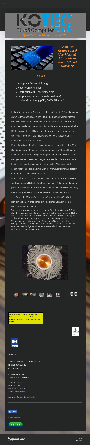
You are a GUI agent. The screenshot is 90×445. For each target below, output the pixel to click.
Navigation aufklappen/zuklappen (45, 4)
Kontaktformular (29, 397)
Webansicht (78, 440)
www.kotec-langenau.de (16, 391)
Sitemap (22, 439)
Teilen (12, 412)
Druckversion (13, 439)
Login (80, 438)
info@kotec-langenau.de (16, 388)
